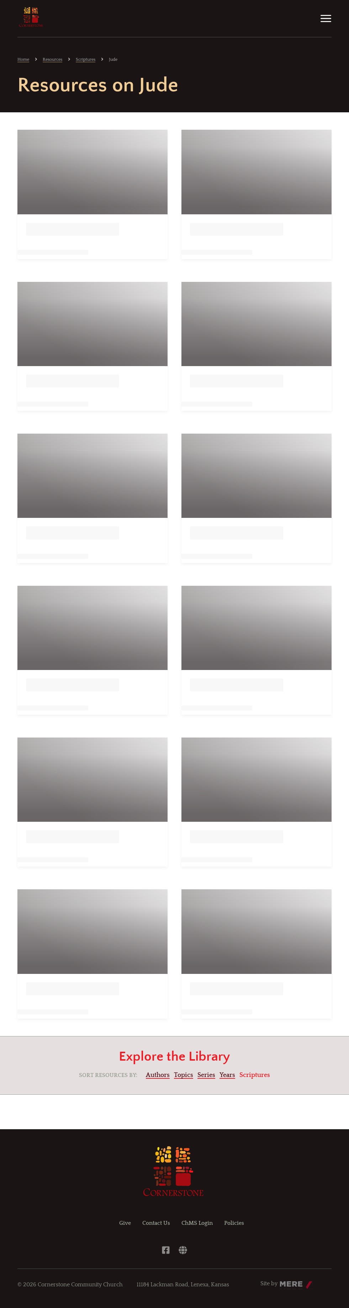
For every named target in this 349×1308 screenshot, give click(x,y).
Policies (234, 1223)
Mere (286, 1281)
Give (125, 1223)
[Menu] (325, 18)
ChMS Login (197, 1223)
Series (206, 1075)
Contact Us (156, 1223)
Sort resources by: (108, 1075)
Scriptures (85, 59)
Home (23, 59)
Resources (52, 59)
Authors (158, 1075)
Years (227, 1075)
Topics (183, 1075)
